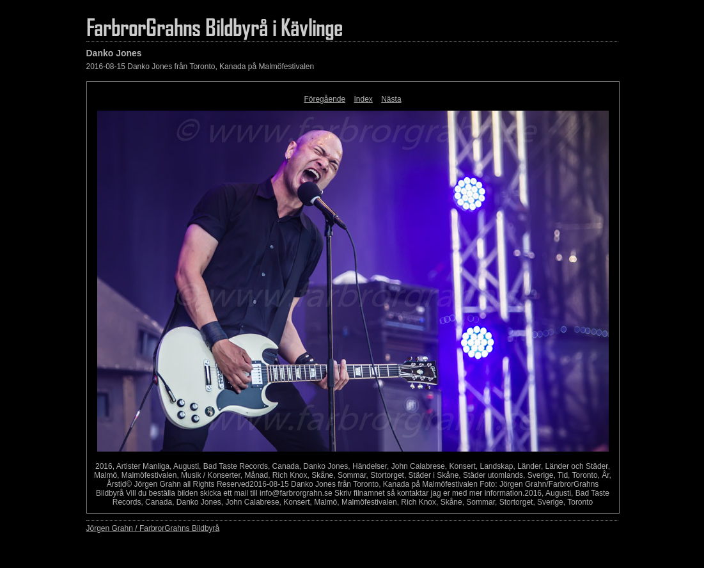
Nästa (391, 99)
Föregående (324, 99)
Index (363, 99)
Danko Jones (114, 53)
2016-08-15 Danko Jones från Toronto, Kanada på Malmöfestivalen (200, 66)
